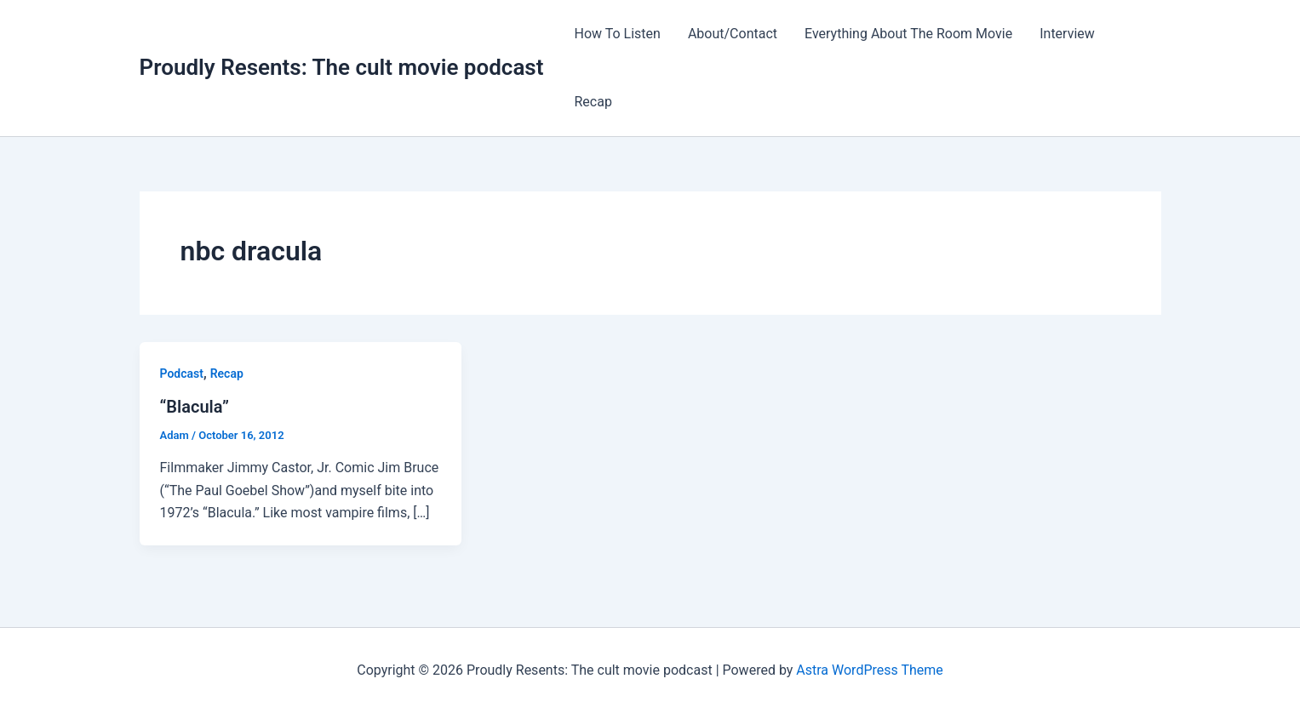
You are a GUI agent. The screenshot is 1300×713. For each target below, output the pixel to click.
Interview (1067, 34)
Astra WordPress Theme (869, 670)
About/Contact (732, 34)
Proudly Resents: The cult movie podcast (342, 67)
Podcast (181, 373)
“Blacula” (195, 406)
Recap (592, 102)
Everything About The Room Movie (908, 34)
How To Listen (617, 34)
